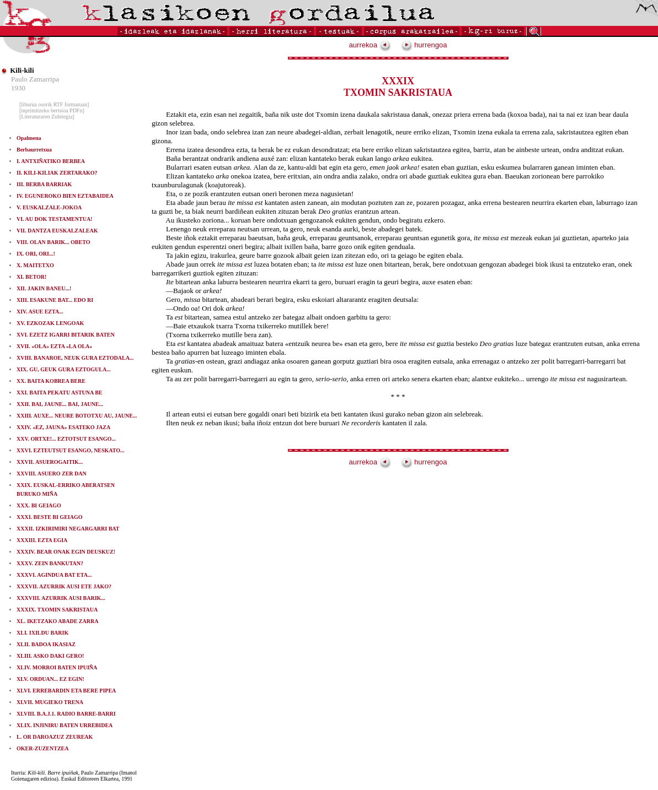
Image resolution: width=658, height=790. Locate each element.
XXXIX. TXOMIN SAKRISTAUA (57, 610)
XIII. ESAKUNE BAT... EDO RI (55, 300)
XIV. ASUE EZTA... (40, 312)
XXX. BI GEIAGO (39, 505)
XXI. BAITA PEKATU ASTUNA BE (60, 392)
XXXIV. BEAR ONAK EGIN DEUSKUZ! (66, 552)
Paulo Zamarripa (35, 79)
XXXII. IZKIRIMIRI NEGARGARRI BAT (68, 529)
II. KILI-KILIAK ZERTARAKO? (57, 173)
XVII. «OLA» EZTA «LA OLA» (54, 346)
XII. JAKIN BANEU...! (44, 288)
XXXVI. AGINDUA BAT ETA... (54, 575)
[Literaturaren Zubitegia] (46, 116)
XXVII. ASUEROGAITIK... (50, 462)
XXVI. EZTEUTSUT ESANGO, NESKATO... (71, 450)
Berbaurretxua (34, 150)
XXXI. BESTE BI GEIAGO (49, 517)
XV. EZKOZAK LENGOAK (50, 323)
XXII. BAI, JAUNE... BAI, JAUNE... (60, 404)
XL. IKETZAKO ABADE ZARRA (57, 621)
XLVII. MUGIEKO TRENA (50, 702)
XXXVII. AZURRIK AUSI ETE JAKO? (64, 586)
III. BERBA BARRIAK (44, 184)
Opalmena (29, 138)
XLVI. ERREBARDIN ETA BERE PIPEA (66, 691)
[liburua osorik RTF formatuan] (54, 104)
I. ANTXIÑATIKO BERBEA (51, 161)
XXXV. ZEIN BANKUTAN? (50, 563)
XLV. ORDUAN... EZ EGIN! (50, 679)
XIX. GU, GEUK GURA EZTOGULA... (64, 369)
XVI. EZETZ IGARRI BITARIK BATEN (66, 335)
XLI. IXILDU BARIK (42, 633)
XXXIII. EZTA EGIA (42, 540)
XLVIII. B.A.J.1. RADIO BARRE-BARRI (66, 714)
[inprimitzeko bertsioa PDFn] (51, 110)
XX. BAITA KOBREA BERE (51, 381)
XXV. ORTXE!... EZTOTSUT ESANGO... (66, 439)
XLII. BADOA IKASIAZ (46, 644)
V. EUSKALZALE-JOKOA (49, 207)
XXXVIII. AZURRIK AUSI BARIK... (61, 598)
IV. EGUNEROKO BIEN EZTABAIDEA (65, 196)
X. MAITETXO (35, 265)
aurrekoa (370, 45)
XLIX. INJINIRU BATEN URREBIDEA (65, 725)
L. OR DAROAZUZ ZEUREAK (55, 737)
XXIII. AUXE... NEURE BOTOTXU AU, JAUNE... (77, 416)
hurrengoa (424, 45)
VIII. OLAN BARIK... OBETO (53, 242)
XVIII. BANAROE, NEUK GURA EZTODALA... (75, 358)
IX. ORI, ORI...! (36, 254)
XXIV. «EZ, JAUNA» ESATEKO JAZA (63, 427)
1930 (18, 88)
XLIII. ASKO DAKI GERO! (50, 656)
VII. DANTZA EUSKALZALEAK (57, 231)
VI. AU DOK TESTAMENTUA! (54, 219)
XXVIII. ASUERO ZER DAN (52, 473)
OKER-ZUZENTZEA (42, 748)
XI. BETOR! (31, 277)
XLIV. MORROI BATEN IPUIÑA (57, 667)
